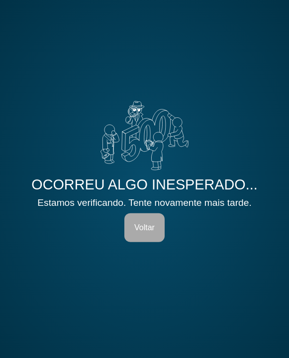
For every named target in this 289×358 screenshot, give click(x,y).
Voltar (144, 227)
